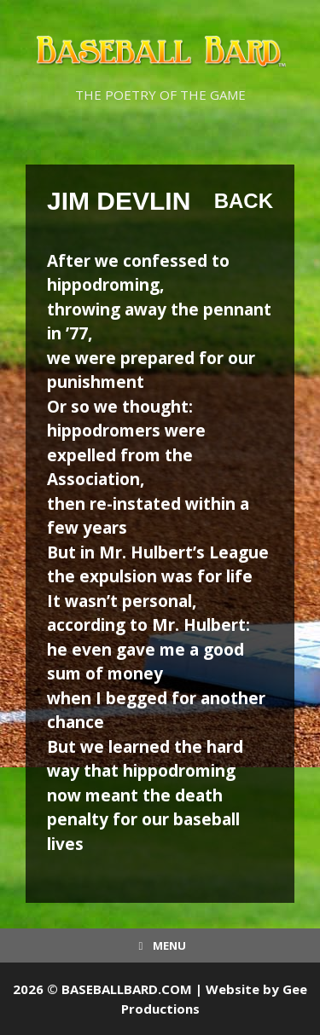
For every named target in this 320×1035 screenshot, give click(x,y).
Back (243, 200)
